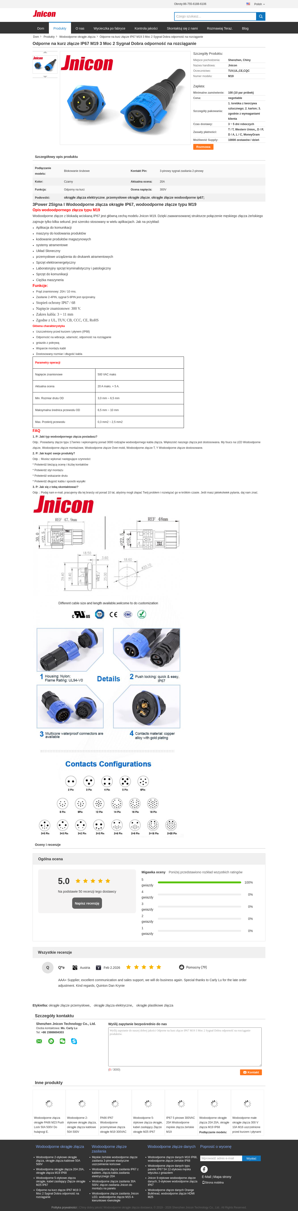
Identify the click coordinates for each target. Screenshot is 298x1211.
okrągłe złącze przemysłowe (69, 1005)
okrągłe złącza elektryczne (113, 1005)
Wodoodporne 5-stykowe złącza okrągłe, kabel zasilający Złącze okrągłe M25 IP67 (148, 1124)
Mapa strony (222, 1177)
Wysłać (252, 1158)
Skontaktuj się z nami (182, 28)
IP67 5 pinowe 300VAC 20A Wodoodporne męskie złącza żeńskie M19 (180, 1124)
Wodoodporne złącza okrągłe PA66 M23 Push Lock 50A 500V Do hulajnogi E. (49, 1124)
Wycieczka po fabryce (109, 28)
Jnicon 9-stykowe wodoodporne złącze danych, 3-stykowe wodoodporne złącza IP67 (172, 1181)
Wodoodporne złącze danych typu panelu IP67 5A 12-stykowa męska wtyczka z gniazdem (169, 1169)
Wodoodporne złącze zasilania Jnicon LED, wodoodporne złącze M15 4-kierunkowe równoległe (115, 1197)
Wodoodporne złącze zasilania (109, 1149)
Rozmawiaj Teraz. (220, 28)
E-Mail (206, 1177)
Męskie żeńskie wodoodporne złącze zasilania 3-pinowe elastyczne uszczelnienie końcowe (114, 1161)
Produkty (60, 28)
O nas (80, 28)
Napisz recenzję (87, 903)
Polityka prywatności (64, 1207)
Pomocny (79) (196, 967)
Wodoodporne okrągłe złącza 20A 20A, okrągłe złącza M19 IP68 (214, 1122)
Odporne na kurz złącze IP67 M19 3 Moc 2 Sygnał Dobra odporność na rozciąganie (58, 1193)
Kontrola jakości (146, 28)
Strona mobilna (213, 1182)
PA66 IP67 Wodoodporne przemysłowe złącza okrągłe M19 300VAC (113, 1124)
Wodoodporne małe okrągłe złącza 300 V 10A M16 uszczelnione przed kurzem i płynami (246, 1124)
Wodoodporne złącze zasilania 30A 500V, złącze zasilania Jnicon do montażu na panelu (113, 1185)
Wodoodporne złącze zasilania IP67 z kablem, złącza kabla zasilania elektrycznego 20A (115, 1173)
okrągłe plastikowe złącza (154, 1005)
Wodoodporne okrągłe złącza (77, 36)
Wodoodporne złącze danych (172, 1147)
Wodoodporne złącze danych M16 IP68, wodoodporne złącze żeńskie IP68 (172, 1159)
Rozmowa (203, 147)
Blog (245, 28)
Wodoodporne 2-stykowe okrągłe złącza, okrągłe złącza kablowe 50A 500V (82, 1124)
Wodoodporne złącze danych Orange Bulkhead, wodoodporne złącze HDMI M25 (171, 1193)
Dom (40, 28)
